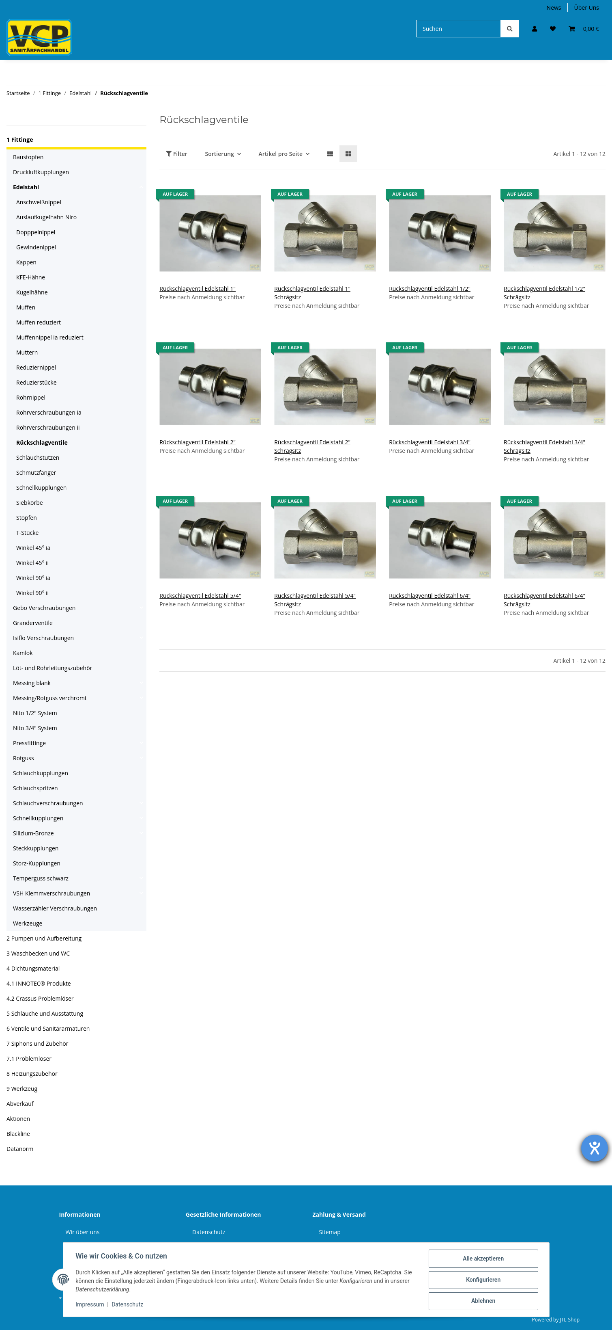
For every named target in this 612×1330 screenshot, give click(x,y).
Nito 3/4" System (35, 728)
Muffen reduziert (38, 322)
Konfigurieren (483, 1280)
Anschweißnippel (38, 202)
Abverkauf (19, 1103)
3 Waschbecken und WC (38, 953)
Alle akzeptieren (482, 1259)
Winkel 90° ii (32, 593)
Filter (176, 154)
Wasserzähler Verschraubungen (55, 908)
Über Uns (586, 7)
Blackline (18, 1134)
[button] (534, 29)
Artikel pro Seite (280, 154)
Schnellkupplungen (41, 487)
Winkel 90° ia (33, 578)
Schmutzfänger (36, 472)
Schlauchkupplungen (40, 773)
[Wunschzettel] (552, 29)
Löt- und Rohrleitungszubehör (52, 668)
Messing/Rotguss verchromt (50, 698)
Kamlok (23, 653)
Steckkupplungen (35, 848)
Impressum (90, 1305)
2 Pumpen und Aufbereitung (44, 938)
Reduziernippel (36, 367)
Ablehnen (483, 1301)
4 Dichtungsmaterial (33, 968)
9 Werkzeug (21, 1088)
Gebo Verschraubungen (44, 608)
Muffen (25, 307)
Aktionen (18, 1118)
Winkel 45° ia (33, 547)
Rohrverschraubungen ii (48, 427)
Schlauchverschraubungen (48, 803)
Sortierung (219, 154)
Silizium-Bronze (33, 833)
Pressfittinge (29, 743)
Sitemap (330, 1232)
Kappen (26, 262)
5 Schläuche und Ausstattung (44, 1013)
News (554, 7)
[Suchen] (458, 28)
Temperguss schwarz (41, 878)
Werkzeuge (27, 923)
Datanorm (19, 1149)
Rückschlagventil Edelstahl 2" (197, 442)
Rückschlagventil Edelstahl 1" (197, 288)
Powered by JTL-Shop (556, 1319)
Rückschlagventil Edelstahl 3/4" (429, 442)
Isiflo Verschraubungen (43, 638)
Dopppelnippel (35, 232)
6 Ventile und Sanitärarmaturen (48, 1028)
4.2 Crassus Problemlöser (40, 998)
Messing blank (32, 683)
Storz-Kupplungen (36, 863)
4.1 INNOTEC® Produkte (38, 983)
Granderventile (33, 623)
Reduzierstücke (36, 382)
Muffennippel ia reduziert (50, 337)
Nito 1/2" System (35, 713)
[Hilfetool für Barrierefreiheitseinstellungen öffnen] (594, 1148)
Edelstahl (26, 187)
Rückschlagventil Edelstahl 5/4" (200, 595)
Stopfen (26, 517)
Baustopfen (28, 157)
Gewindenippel (36, 247)
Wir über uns (83, 1232)
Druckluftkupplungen (41, 172)
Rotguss (23, 758)
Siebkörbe (29, 502)
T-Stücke (27, 532)
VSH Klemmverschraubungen (51, 893)
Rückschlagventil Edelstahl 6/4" (429, 595)
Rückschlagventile (42, 442)
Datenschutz (208, 1232)
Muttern (27, 352)
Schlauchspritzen (35, 788)
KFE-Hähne (30, 277)
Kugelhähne (32, 292)
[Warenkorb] (584, 29)
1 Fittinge (19, 139)
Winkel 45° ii (32, 563)
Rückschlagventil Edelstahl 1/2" (429, 288)
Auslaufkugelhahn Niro (46, 217)
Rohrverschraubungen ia (49, 412)
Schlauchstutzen (37, 457)
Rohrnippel (30, 397)
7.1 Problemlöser (29, 1058)
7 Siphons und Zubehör (37, 1043)
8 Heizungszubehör (32, 1073)
